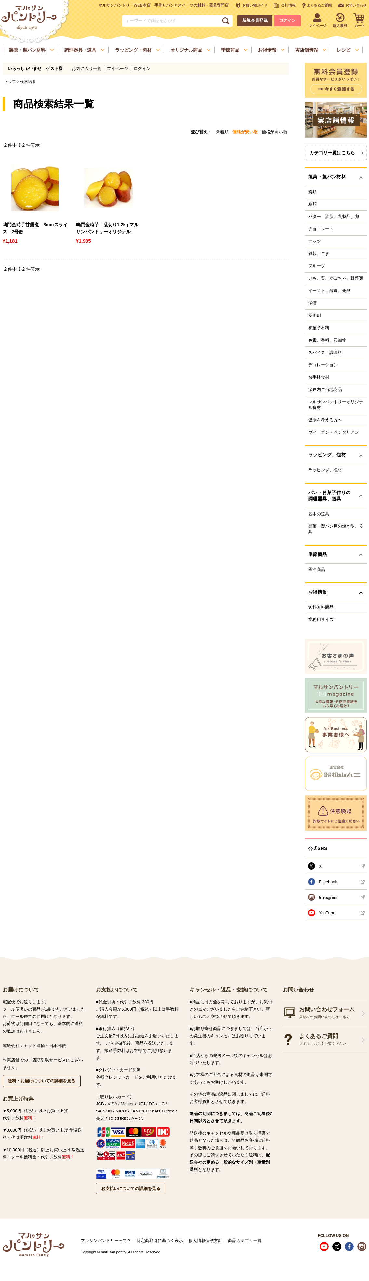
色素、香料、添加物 (327, 340)
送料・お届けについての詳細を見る (41, 1080)
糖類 (312, 204)
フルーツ (316, 266)
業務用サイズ (321, 619)
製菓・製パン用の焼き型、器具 (335, 529)
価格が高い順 (274, 131)
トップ (10, 81)
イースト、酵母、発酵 (329, 291)
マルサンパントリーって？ (106, 1240)
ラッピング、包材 (325, 470)
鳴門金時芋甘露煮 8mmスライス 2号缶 (35, 228)
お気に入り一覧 (86, 68)
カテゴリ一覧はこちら (332, 152)
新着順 (222, 131)
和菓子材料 (318, 328)
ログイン (287, 20)
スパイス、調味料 (325, 352)
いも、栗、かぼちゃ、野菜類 (335, 278)
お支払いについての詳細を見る (130, 1188)
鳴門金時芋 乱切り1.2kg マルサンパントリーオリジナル (107, 228)
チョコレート (321, 229)
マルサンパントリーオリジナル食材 (335, 405)
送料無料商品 (321, 607)
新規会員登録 (255, 20)
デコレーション (323, 365)
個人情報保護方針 (205, 1240)
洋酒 (312, 303)
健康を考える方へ (325, 420)
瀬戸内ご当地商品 (325, 389)
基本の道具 (318, 514)
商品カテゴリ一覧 (245, 1240)
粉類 (312, 192)
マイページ (117, 68)
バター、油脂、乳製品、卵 (333, 216)
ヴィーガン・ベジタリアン (333, 432)
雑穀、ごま (318, 253)
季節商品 (316, 569)
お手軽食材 (318, 377)
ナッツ (314, 241)
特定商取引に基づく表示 (160, 1240)
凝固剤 (314, 315)
